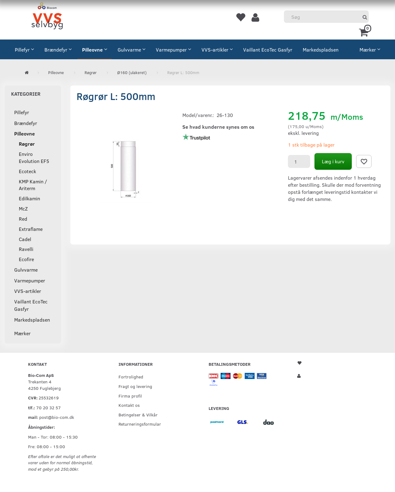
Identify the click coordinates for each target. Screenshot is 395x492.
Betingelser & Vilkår (138, 414)
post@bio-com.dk (56, 417)
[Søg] (365, 16)
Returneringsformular (139, 424)
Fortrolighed (130, 376)
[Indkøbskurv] (364, 32)
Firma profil (130, 396)
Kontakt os (129, 405)
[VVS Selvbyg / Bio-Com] (47, 16)
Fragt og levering (135, 386)
